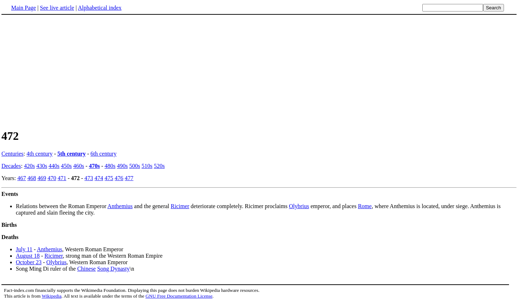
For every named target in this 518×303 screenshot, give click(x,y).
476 (119, 178)
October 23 (29, 262)
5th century (72, 154)
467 (21, 178)
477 (129, 178)
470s (94, 166)
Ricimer (180, 206)
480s (110, 166)
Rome (365, 206)
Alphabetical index (99, 8)
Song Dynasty (113, 269)
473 (89, 178)
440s (54, 166)
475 (109, 178)
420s (29, 166)
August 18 (28, 256)
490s (122, 166)
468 (31, 178)
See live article (57, 8)
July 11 (24, 249)
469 (41, 178)
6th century (104, 154)
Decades (11, 166)
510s (146, 166)
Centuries (12, 154)
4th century (40, 154)
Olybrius (299, 206)
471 (62, 178)
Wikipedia (52, 296)
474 (99, 178)
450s (66, 166)
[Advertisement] (259, 71)
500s (134, 166)
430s (41, 166)
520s (159, 166)
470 (51, 178)
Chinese (86, 269)
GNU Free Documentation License (178, 296)
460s (78, 166)
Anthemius (120, 206)
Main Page (23, 8)
